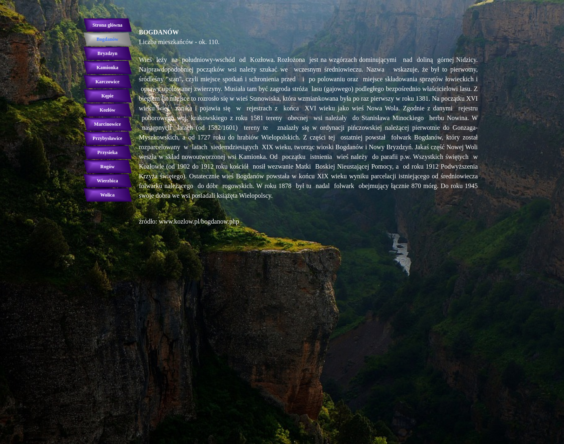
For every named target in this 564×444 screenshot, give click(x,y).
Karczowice (107, 82)
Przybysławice (107, 138)
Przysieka (108, 152)
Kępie (108, 96)
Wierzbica (107, 181)
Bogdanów (107, 39)
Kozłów (107, 110)
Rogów (107, 166)
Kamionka (107, 67)
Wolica (107, 195)
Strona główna (107, 25)
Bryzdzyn (107, 53)
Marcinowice (107, 124)
